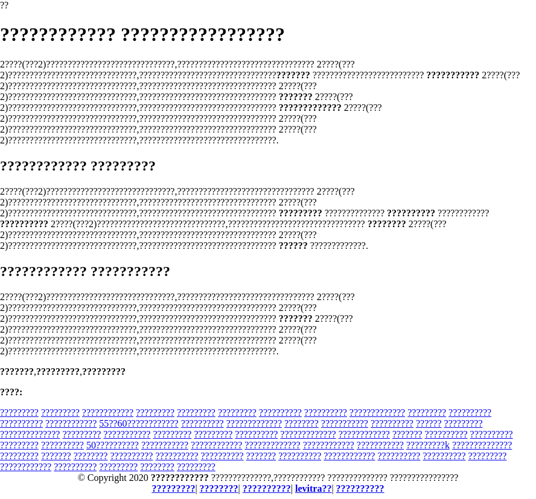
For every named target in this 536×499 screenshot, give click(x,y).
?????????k (428, 445)
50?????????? (112, 445)
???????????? (107, 412)
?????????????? (30, 434)
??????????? (344, 423)
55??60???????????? (138, 423)
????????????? (377, 412)
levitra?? (313, 488)
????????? (19, 412)
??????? (407, 434)
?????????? (280, 412)
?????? (429, 423)
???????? (301, 423)
